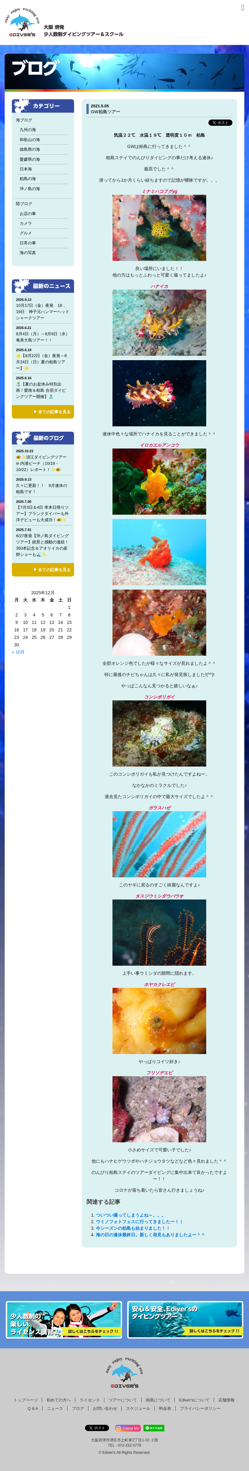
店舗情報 (226, 1400)
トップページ (25, 1400)
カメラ (26, 223)
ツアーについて (123, 1400)
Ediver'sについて (194, 1400)
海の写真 (28, 252)
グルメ (26, 233)
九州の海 (28, 129)
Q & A (32, 1408)
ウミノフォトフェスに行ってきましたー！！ (139, 1221)
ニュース (55, 1408)
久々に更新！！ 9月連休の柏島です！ (43, 485)
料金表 (165, 1408)
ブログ (78, 1408)
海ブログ (24, 120)
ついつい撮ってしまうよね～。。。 (131, 1215)
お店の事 (28, 213)
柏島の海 (28, 178)
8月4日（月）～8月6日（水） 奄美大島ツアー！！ (45, 333)
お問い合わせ (105, 1408)
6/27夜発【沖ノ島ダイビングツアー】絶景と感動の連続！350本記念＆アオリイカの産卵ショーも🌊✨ (43, 542)
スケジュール (138, 1408)
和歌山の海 (30, 139)
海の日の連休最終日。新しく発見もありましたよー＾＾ (150, 1234)
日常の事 (28, 243)
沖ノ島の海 (30, 188)
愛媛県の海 (30, 159)
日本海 (26, 169)
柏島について (158, 1400)
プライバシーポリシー (200, 1408)
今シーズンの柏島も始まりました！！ (133, 1228)
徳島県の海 (30, 149)
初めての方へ (59, 1400)
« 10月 (18, 652)
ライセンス (90, 1400)
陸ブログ (24, 203)
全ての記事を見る (54, 411)
